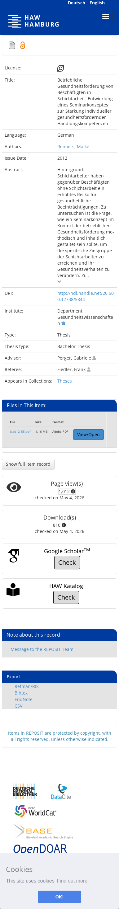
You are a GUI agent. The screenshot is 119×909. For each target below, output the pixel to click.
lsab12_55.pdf (20, 431)
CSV (18, 706)
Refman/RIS (27, 686)
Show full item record (28, 464)
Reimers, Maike (73, 146)
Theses (64, 381)
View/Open (88, 434)
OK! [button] (59, 896)
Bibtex (21, 693)
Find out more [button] (72, 880)
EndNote (24, 699)
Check (67, 562)
